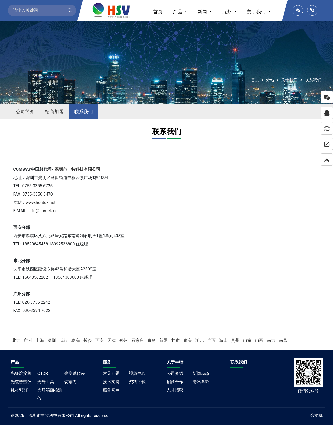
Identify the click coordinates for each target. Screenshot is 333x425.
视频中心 (137, 373)
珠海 (76, 340)
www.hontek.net (41, 202)
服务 (227, 11)
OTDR (42, 373)
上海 (40, 340)
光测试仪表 (74, 373)
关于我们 (257, 11)
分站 (270, 79)
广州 (28, 340)
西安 (100, 340)
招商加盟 (54, 111)
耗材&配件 (20, 390)
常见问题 (111, 373)
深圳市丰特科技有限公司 (77, 169)
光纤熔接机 (21, 373)
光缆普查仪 (21, 381)
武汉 (64, 340)
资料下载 (137, 381)
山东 (247, 340)
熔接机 (316, 415)
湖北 (200, 340)
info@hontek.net (43, 210)
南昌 (283, 340)
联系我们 (313, 79)
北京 (16, 340)
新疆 (164, 340)
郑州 (124, 340)
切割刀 (70, 381)
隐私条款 (201, 381)
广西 (212, 340)
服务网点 (111, 390)
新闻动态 (201, 373)
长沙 (88, 340)
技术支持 (111, 381)
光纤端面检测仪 (49, 394)
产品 (178, 11)
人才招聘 (175, 390)
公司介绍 (175, 373)
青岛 (152, 340)
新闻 (203, 11)
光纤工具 (45, 381)
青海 (188, 340)
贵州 (235, 340)
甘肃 (176, 340)
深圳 (52, 340)
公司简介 (25, 111)
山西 (259, 340)
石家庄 (138, 340)
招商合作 (175, 381)
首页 (157, 11)
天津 (112, 340)
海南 (223, 340)
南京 (271, 340)
